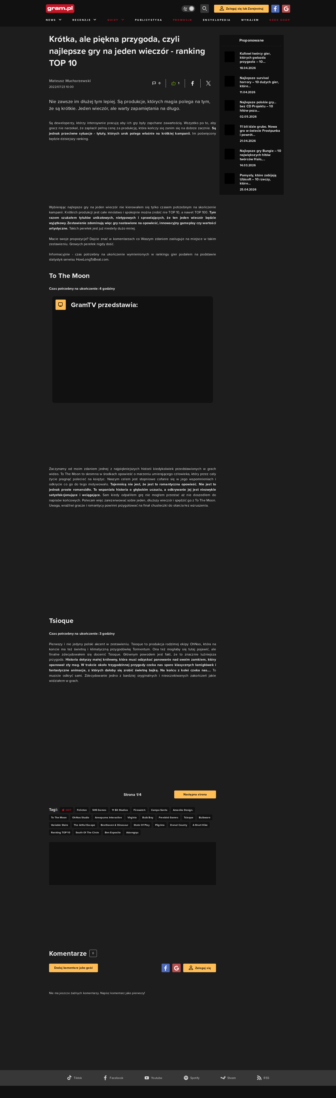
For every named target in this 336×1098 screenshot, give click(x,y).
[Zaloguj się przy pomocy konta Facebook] (275, 9)
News (54, 20)
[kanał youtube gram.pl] (153, 1078)
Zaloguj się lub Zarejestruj (244, 8)
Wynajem (250, 20)
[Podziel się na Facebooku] (192, 83)
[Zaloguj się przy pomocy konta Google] (286, 9)
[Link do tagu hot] (66, 810)
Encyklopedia (217, 20)
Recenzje (84, 20)
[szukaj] (204, 8)
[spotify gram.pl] (191, 1078)
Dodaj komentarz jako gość (73, 968)
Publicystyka (148, 20)
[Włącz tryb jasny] (188, 8)
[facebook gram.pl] (113, 1078)
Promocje (182, 20)
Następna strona (195, 794)
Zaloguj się (203, 968)
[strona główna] (71, 8)
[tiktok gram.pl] (74, 1078)
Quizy (115, 20)
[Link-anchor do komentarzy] (156, 83)
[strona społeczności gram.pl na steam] (228, 1078)
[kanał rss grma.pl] (263, 1078)
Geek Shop (279, 20)
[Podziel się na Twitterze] (208, 83)
